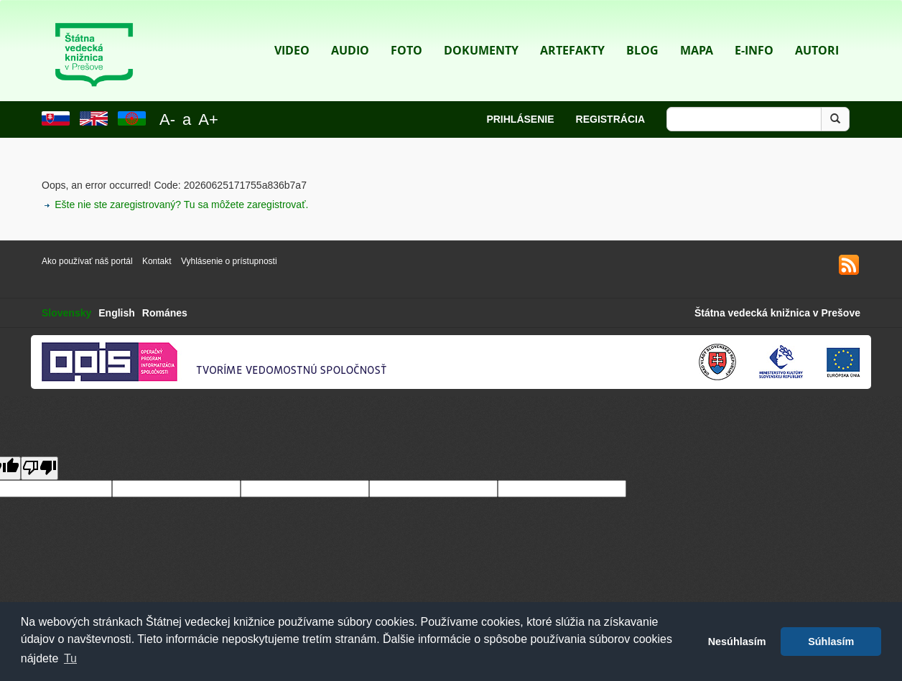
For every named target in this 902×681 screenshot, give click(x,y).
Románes (164, 313)
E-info (754, 29)
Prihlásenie (520, 119)
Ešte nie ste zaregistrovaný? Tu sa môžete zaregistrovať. (181, 204)
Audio (350, 29)
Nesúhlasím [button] (737, 641)
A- (167, 119)
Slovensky (66, 313)
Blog (642, 29)
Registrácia (610, 119)
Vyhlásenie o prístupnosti (229, 261)
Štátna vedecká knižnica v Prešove (777, 313)
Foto (406, 29)
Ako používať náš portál (87, 261)
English (116, 313)
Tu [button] (70, 658)
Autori (817, 29)
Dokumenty (481, 29)
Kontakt (158, 261)
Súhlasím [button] (831, 641)
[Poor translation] (39, 468)
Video (292, 29)
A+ (208, 119)
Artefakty (572, 29)
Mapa (696, 29)
